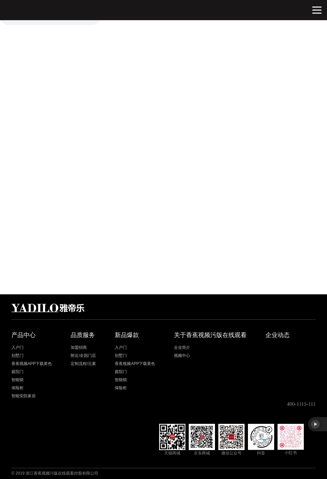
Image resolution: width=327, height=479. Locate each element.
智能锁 (17, 379)
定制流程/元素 (83, 363)
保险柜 (17, 387)
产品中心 (23, 335)
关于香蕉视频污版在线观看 (210, 335)
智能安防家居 (23, 396)
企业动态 (277, 335)
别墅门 (17, 355)
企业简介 (182, 347)
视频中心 (182, 355)
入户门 (17, 347)
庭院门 (17, 371)
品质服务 (83, 335)
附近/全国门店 (83, 355)
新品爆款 (127, 335)
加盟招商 (79, 347)
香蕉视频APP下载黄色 (31, 363)
